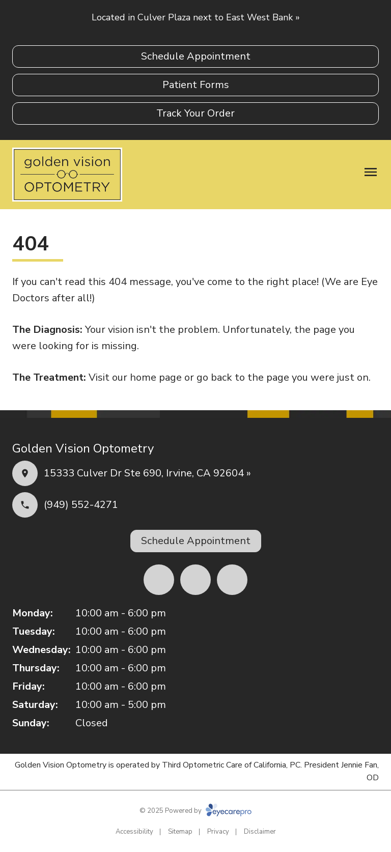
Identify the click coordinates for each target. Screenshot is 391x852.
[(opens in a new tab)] (159, 579)
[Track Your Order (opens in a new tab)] (195, 113)
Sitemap (180, 831)
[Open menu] (370, 172)
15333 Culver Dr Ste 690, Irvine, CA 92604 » (147, 473)
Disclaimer (260, 831)
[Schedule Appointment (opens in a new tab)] (195, 56)
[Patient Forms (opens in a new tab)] (195, 85)
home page (156, 377)
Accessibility (134, 831)
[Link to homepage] (67, 175)
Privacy (218, 831)
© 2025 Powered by (195, 810)
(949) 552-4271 (81, 505)
